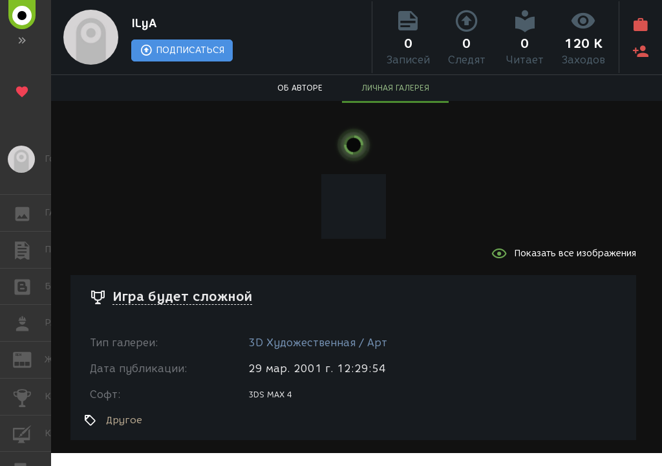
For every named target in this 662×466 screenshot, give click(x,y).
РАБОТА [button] (29, 323)
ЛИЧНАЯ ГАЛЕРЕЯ (395, 88)
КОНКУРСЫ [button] (29, 397)
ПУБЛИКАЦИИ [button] (29, 250)
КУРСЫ (29, 432)
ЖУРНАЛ (29, 359)
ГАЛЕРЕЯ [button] (29, 213)
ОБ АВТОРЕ (300, 88)
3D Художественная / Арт (317, 343)
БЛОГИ (29, 285)
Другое (124, 420)
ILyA (143, 23)
